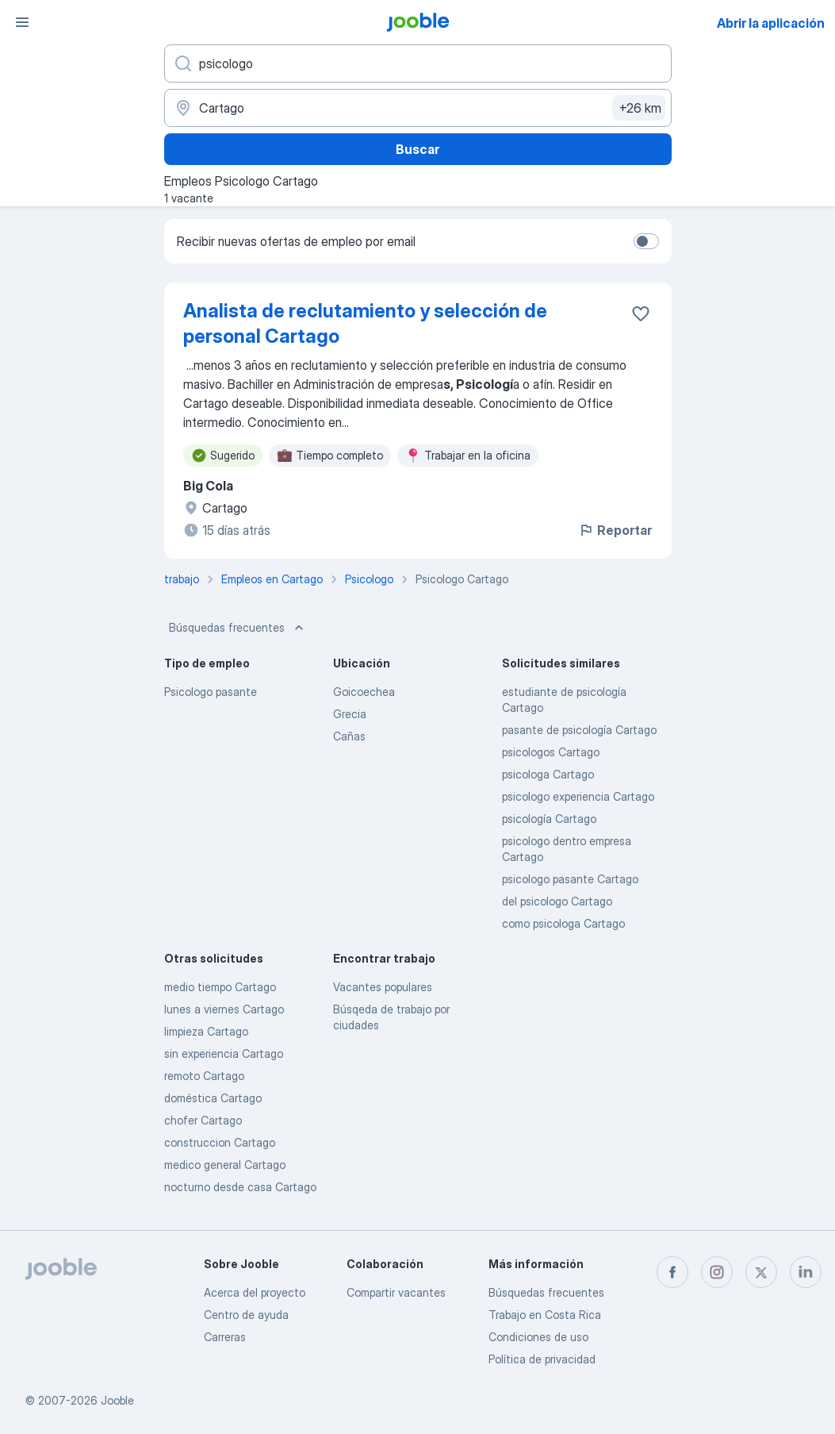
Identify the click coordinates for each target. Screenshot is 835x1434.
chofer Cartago (203, 1120)
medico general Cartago (224, 1164)
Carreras (225, 1337)
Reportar (615, 530)
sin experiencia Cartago (223, 1053)
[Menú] (22, 22)
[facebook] (672, 1272)
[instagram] (717, 1272)
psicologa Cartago (548, 774)
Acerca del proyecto (254, 1292)
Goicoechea (364, 691)
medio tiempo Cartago (220, 987)
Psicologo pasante (210, 691)
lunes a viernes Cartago (224, 1009)
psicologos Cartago (550, 752)
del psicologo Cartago (557, 901)
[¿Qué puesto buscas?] (418, 63)
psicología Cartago (549, 818)
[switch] (646, 241)
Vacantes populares (382, 987)
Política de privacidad (542, 1359)
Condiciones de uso (538, 1337)
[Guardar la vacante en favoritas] (640, 313)
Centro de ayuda (246, 1314)
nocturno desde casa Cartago (240, 1187)
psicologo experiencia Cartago (578, 796)
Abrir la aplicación (771, 23)
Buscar (417, 149)
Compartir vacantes (396, 1292)
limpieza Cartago (206, 1031)
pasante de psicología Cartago (579, 729)
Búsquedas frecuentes (238, 628)
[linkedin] (806, 1272)
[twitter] (761, 1272)
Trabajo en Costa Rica (544, 1314)
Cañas (349, 736)
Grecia (349, 714)
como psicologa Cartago (563, 923)
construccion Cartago (219, 1142)
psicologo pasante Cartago (570, 879)
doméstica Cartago (213, 1098)
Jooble (117, 1400)
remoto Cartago (204, 1075)
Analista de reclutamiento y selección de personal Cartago (365, 323)
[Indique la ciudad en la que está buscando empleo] (418, 108)
